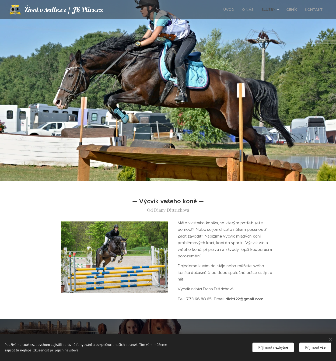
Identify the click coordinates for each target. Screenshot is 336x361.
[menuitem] (237, 9)
